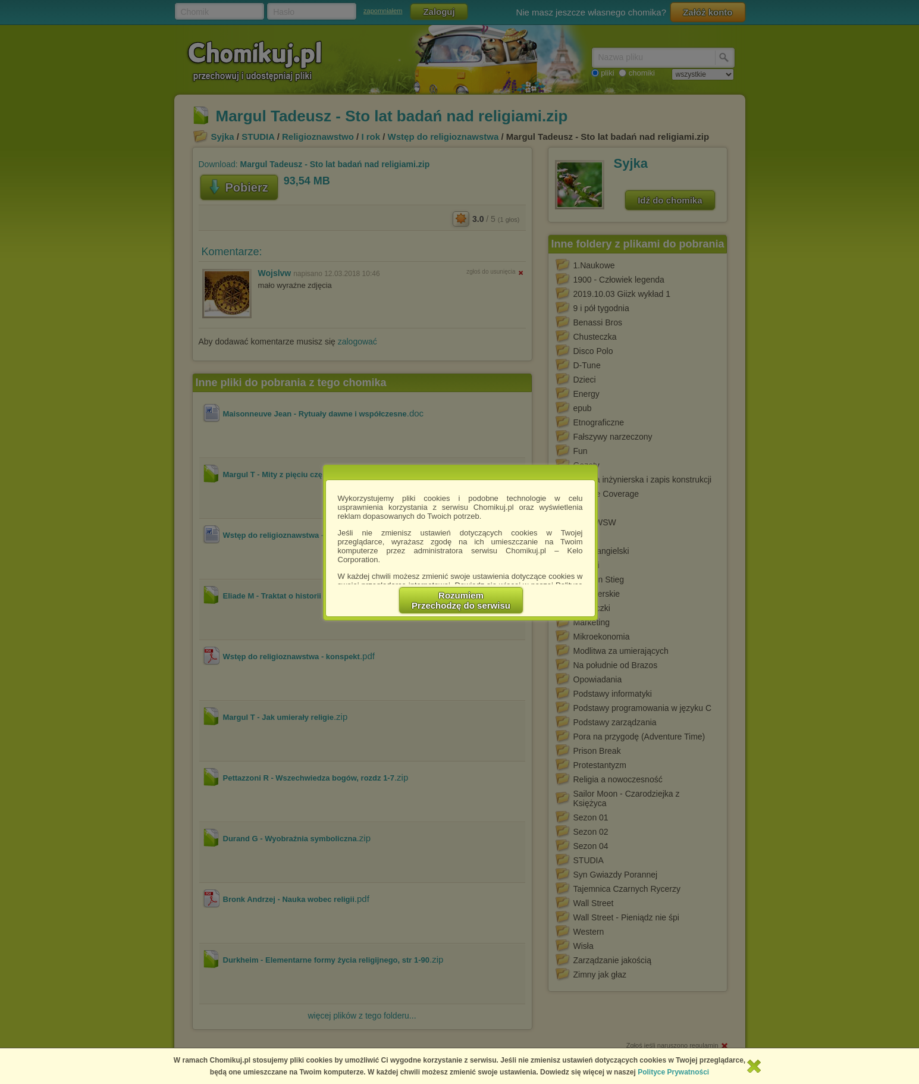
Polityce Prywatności (673, 1072)
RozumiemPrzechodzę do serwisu (461, 600)
